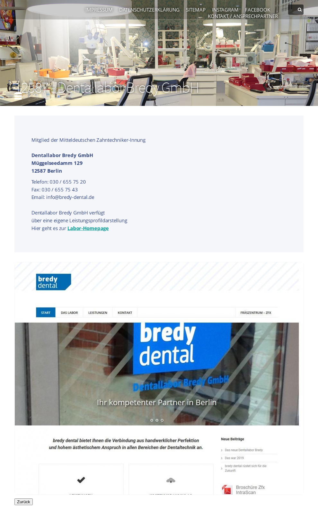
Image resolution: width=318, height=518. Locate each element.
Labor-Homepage (88, 228)
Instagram (225, 9)
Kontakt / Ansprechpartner (243, 16)
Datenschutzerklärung (149, 9)
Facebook (257, 9)
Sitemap (196, 9)
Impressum (99, 9)
